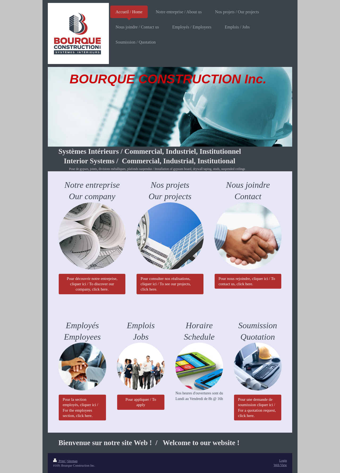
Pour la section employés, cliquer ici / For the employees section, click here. (80, 407)
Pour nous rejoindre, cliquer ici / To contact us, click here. (247, 281)
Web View (280, 465)
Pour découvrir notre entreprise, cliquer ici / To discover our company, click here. (92, 284)
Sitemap (72, 461)
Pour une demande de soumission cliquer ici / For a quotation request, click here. (257, 407)
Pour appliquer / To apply (140, 402)
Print (59, 461)
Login (283, 460)
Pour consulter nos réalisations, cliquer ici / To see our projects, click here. (166, 284)
